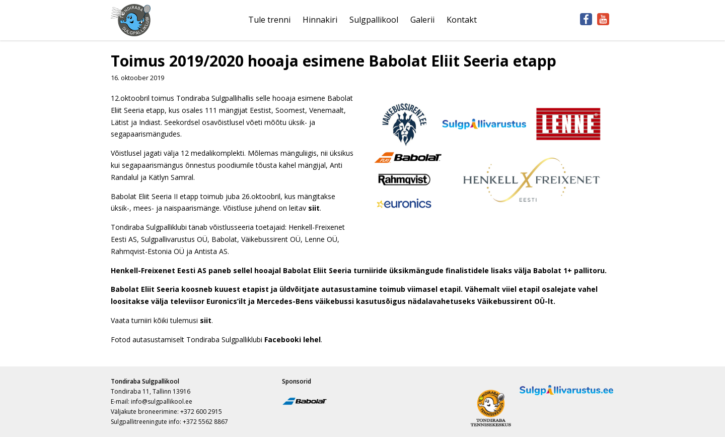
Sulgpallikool (373, 19)
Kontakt (462, 19)
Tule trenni (269, 19)
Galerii (422, 19)
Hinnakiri (320, 19)
